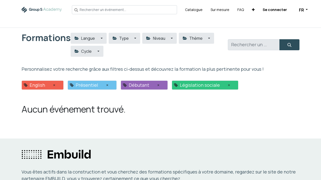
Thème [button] (193, 38)
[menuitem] (194, 9)
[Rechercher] (289, 44)
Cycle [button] (83, 51)
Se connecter (275, 9)
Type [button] (121, 38)
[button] (253, 9)
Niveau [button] (156, 38)
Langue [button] (85, 38)
